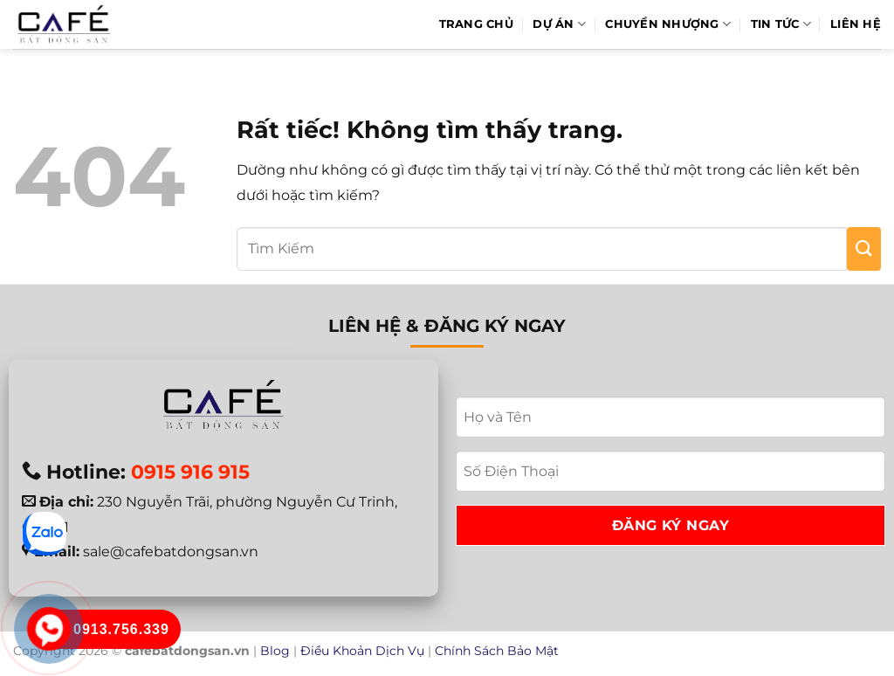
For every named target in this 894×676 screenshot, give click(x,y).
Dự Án (559, 24)
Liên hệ (855, 24)
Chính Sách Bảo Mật (497, 651)
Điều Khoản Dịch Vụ (362, 651)
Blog (275, 651)
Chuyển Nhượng (668, 24)
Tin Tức (781, 24)
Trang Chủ (476, 24)
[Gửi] (864, 249)
